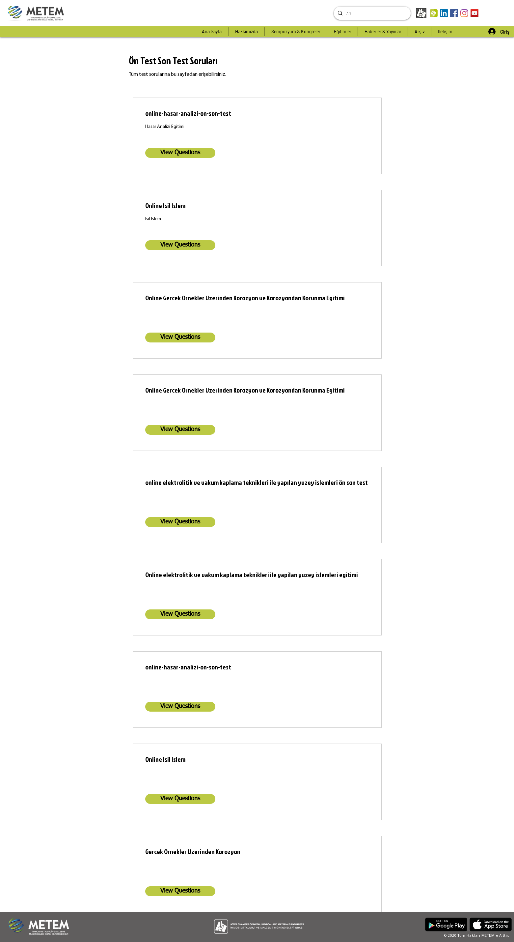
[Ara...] (371, 13)
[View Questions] (180, 153)
